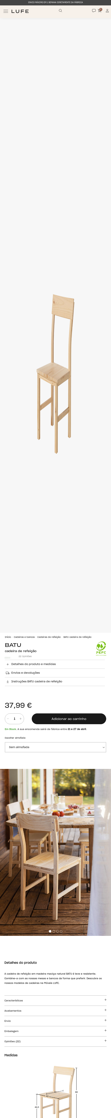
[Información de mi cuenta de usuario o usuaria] (107, 11)
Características (55, 1000)
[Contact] (94, 10)
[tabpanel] (55, 852)
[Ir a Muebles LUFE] (20, 11)
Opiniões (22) (55, 1041)
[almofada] (55, 747)
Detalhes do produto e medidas (30, 664)
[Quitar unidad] (7, 719)
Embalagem (55, 1030)
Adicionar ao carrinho (69, 719)
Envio (55, 1020)
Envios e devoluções (22, 673)
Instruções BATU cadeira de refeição (33, 681)
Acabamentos (55, 1010)
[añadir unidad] (21, 719)
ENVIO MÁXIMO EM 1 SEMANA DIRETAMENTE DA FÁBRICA (55, 2)
